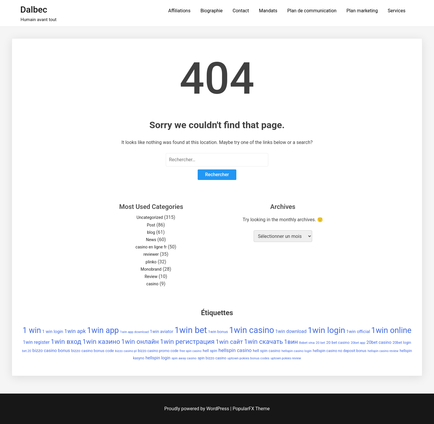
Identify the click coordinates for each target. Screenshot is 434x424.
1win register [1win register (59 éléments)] (36, 342)
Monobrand (151, 269)
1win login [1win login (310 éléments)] (326, 330)
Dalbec (33, 9)
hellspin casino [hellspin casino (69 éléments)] (235, 350)
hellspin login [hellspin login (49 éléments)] (158, 358)
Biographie (211, 10)
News (151, 239)
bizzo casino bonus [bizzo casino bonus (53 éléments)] (51, 350)
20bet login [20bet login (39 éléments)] (402, 342)
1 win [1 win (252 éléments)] (32, 330)
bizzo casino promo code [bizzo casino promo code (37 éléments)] (158, 351)
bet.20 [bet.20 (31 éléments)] (26, 351)
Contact (241, 10)
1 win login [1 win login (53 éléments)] (52, 331)
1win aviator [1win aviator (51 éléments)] (161, 331)
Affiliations (179, 10)
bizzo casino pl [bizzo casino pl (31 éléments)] (126, 351)
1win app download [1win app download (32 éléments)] (134, 332)
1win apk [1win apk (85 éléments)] (75, 331)
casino (152, 283)
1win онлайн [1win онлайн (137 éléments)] (140, 341)
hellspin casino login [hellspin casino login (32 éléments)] (296, 351)
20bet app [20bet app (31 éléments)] (358, 343)
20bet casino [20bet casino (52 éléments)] (378, 342)
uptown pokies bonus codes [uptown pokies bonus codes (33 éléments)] (248, 358)
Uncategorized (149, 217)
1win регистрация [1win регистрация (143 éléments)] (187, 341)
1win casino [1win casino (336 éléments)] (251, 330)
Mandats (268, 10)
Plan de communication (311, 10)
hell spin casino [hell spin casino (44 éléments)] (266, 350)
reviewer (151, 254)
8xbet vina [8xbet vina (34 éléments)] (307, 343)
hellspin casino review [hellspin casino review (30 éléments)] (383, 351)
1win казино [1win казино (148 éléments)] (101, 342)
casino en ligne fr (151, 247)
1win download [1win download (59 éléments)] (291, 331)
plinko (151, 262)
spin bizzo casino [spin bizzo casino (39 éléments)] (212, 358)
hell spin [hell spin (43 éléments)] (210, 351)
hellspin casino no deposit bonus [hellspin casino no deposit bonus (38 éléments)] (339, 351)
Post (151, 225)
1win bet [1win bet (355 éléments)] (191, 330)
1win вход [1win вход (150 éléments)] (66, 342)
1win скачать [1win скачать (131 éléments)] (263, 341)
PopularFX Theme (251, 408)
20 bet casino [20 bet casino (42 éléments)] (337, 342)
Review (151, 276)
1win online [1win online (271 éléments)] (391, 330)
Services (396, 10)
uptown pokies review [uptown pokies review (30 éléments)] (286, 358)
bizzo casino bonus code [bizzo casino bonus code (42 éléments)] (92, 351)
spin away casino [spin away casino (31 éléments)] (184, 358)
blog (151, 232)
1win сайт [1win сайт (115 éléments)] (229, 341)
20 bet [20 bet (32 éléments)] (320, 343)
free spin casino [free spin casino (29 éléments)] (190, 351)
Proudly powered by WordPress (197, 408)
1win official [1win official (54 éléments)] (358, 331)
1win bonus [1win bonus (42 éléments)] (218, 331)
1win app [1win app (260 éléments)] (103, 330)
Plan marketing (362, 10)
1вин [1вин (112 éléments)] (291, 341)
